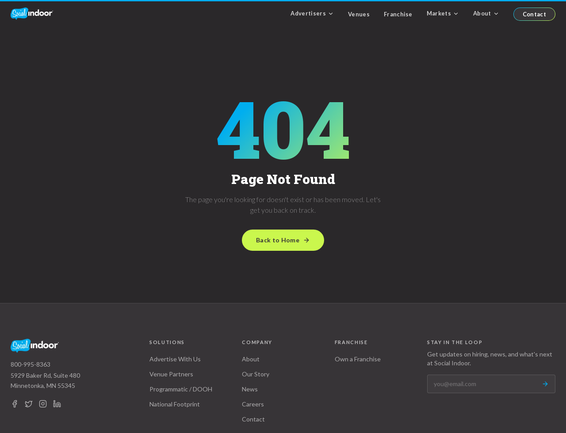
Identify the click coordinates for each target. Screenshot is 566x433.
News (250, 389)
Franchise (398, 14)
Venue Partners (171, 374)
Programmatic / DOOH (180, 389)
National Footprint (174, 404)
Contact (534, 14)
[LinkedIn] (57, 404)
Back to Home (283, 240)
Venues (359, 14)
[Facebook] (15, 404)
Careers (253, 404)
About (486, 13)
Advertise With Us (175, 359)
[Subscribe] (545, 384)
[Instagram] (43, 404)
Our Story (255, 374)
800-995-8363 (30, 364)
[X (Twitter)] (29, 404)
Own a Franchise (358, 359)
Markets (443, 13)
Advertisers (312, 13)
